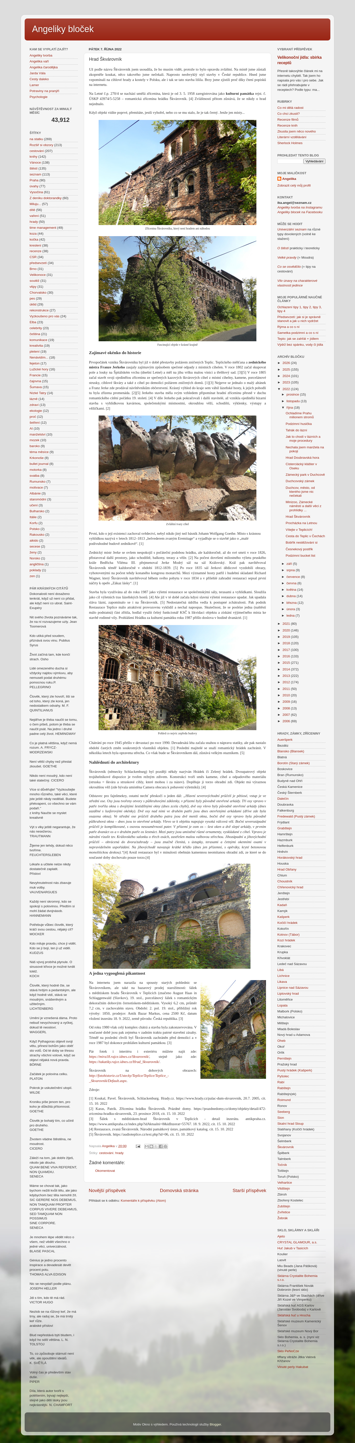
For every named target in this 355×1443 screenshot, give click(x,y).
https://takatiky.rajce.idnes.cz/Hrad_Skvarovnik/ (124, 1062)
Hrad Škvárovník (298, 516)
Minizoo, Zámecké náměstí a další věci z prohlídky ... (303, 506)
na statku (36, 139)
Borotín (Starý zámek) (293, 763)
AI (31, 428)
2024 (287, 376)
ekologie (36, 411)
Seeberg (283, 1112)
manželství (38, 434)
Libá (280, 970)
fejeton (35, 363)
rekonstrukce (39, 310)
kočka (34, 239)
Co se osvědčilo (289, 266)
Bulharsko (37, 511)
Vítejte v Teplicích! (299, 530)
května (291, 589)
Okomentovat (105, 1171)
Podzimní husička (299, 424)
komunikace (38, 340)
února (291, 609)
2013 (287, 676)
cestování (106, 1153)
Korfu (33, 523)
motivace (36, 487)
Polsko (35, 529)
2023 (287, 382)
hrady (119, 1153)
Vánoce (35, 162)
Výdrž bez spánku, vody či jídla (300, 344)
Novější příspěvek (107, 1190)
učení (34, 505)
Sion (280, 1118)
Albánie (35, 493)
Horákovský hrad (289, 857)
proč (33, 416)
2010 (287, 695)
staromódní (38, 499)
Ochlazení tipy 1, (289, 307)
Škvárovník (285, 1147)
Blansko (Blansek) (290, 751)
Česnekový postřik (299, 549)
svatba (34, 475)
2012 (287, 682)
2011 (287, 689)
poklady (35, 570)
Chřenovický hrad (290, 887)
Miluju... (35, 204)
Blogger (215, 1424)
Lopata (282, 1005)
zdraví (34, 405)
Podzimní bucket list (300, 555)
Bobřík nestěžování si (302, 542)
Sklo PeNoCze (288, 1351)
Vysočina (36, 192)
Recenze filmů (288, 119)
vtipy (33, 286)
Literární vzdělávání (291, 137)
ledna (291, 615)
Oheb (281, 1041)
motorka (36, 470)
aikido (34, 540)
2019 (287, 637)
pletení (35, 351)
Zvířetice (283, 1212)
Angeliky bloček (63, 29)
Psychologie (39, 97)
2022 (287, 389)
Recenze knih (287, 125)
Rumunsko (38, 481)
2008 (287, 708)
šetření (35, 422)
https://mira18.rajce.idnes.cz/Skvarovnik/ (119, 1057)
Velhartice (284, 1182)
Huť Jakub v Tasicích (292, 1248)
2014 (287, 669)
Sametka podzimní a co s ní (298, 333)
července (293, 577)
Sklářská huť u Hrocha (293, 1315)
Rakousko (37, 534)
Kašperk (283, 917)
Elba (33, 322)
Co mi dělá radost (290, 108)
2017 (287, 650)
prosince (293, 394)
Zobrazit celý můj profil (294, 185)
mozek (34, 440)
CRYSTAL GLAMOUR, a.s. (297, 1242)
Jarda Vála (38, 73)
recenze (35, 251)
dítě (32, 210)
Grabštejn (284, 828)
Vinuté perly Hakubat (292, 1367)
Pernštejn (284, 1058)
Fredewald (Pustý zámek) (296, 816)
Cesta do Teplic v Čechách (305, 536)
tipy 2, (307, 307)
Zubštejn (283, 1206)
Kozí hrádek (286, 940)
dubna (291, 596)
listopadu (293, 401)
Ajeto (281, 1236)
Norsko (35, 558)
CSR (33, 257)
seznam (35, 174)
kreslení (35, 245)
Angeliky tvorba (41, 55)
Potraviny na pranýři (44, 91)
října (290, 407)
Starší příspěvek (249, 1190)
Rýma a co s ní (288, 327)
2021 (287, 624)
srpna (291, 570)
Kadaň (282, 905)
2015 (287, 663)
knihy (33, 156)
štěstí (33, 168)
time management (43, 227)
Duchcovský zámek (300, 481)
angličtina (37, 564)
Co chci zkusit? (288, 113)
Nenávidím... (39, 357)
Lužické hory (39, 369)
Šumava (36, 387)
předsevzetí (38, 263)
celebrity (36, 328)
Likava (282, 982)
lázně (33, 399)
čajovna (35, 381)
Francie (35, 375)
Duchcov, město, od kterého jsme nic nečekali (300, 491)
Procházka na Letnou (301, 523)
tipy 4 (281, 311)
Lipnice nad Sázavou (292, 987)
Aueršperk (285, 739)
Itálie (33, 517)
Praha (34, 180)
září (289, 564)
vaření (34, 216)
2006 (287, 721)
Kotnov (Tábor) (288, 934)
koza (33, 233)
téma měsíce (39, 452)
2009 (287, 701)
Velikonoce (38, 275)
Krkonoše (37, 458)
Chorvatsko (38, 292)
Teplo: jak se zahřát (291, 339)
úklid (33, 304)
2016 (287, 656)
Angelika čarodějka (44, 67)
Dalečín (283, 798)
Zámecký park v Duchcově (305, 474)
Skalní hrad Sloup (290, 1123)
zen (32, 576)
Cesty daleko (39, 79)
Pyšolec (283, 1076)
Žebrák (282, 1218)
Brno (33, 269)
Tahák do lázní (296, 430)
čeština (35, 334)
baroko (35, 446)
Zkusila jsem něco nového (296, 131)
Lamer (34, 85)
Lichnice (283, 976)
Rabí (280, 1082)
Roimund (284, 1100)
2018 (287, 643)
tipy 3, (317, 307)
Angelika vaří (39, 61)
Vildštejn (283, 1188)
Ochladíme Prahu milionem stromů (300, 415)
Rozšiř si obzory (41, 145)
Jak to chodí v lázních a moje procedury (303, 438)
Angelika (289, 179)
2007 (287, 715)
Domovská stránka (179, 1190)
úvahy (34, 186)
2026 (287, 363)
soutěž (34, 281)
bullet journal (39, 464)
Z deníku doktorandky (46, 198)
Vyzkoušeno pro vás (44, 316)
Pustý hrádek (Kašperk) (294, 1070)
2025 (287, 369)
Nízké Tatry (38, 393)
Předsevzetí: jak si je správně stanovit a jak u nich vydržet (299, 319)
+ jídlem (312, 339)
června (291, 583)
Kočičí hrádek (287, 923)
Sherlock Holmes (289, 143)
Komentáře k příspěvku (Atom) (143, 1200)
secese (35, 546)
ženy (33, 552)
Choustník (284, 881)
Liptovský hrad (288, 993)
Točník (282, 1165)
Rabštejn (283, 1088)
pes (32, 298)
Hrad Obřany (286, 869)
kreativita (36, 345)
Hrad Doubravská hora (302, 457)
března (292, 603)
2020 (287, 630)
